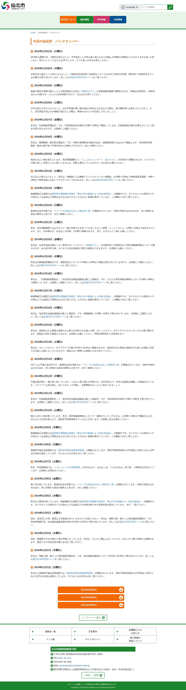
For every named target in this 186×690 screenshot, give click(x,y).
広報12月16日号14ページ (81, 77)
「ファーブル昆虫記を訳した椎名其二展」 (72, 211)
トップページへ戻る (91, 617)
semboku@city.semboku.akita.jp (74, 665)
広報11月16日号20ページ (130, 522)
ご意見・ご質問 (91, 675)
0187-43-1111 (64, 658)
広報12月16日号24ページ (107, 180)
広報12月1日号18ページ (50, 265)
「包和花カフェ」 (92, 245)
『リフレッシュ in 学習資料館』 (67, 467)
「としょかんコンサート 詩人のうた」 (99, 159)
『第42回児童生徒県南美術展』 (71, 450)
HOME (33, 33)
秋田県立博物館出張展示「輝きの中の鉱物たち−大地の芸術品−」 (83, 194)
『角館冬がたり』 (88, 91)
